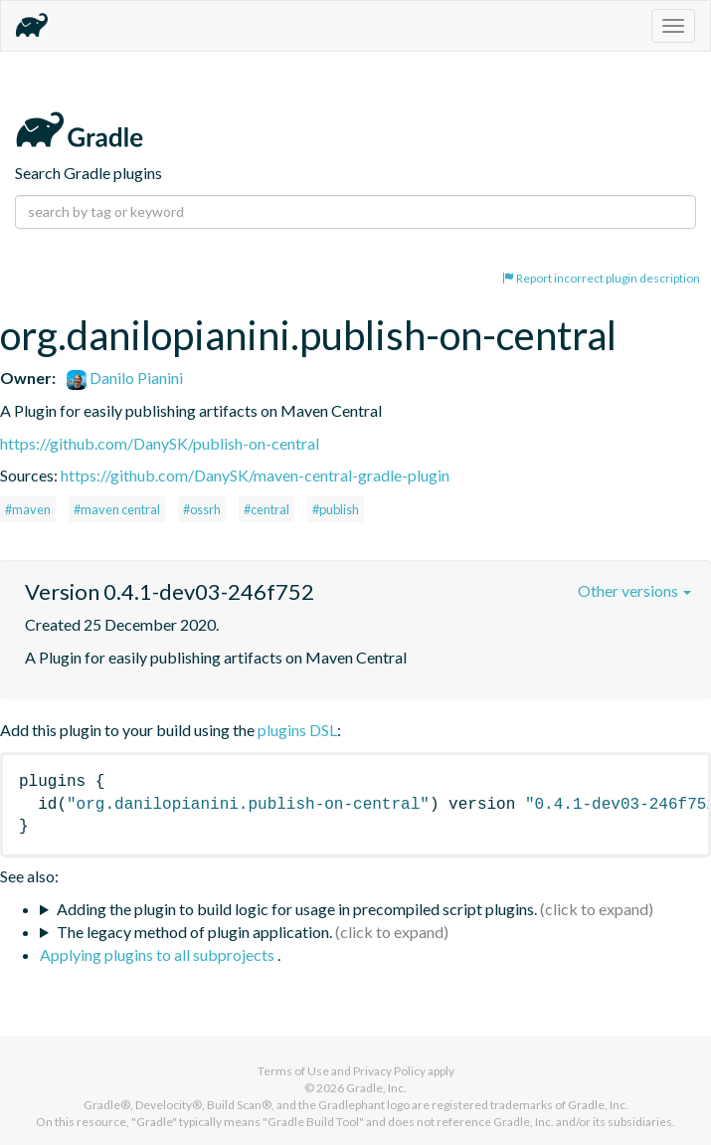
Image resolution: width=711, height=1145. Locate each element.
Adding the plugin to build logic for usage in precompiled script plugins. (297, 908)
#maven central (117, 509)
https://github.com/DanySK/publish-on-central (159, 443)
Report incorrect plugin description (601, 278)
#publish (335, 509)
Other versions (634, 590)
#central (266, 509)
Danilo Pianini (125, 377)
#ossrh (202, 509)
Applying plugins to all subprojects (158, 954)
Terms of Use (293, 1070)
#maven (28, 509)
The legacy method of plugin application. (194, 931)
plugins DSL (297, 729)
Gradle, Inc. (376, 1087)
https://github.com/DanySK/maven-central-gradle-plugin (255, 475)
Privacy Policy (389, 1070)
